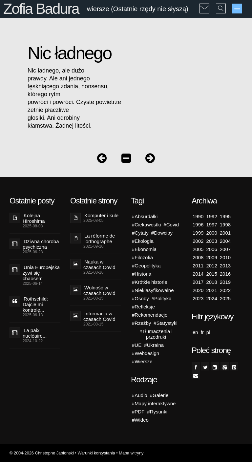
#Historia (141, 274)
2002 (198, 241)
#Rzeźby (141, 323)
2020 (198, 290)
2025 (225, 298)
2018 (211, 282)
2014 (198, 274)
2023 (198, 298)
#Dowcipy (162, 233)
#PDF (138, 411)
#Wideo (140, 420)
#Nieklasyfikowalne (153, 290)
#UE (136, 345)
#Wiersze (142, 361)
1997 (211, 224)
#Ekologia (143, 241)
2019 (225, 282)
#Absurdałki (145, 216)
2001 (225, 233)
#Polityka (162, 298)
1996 (198, 224)
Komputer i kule (101, 215)
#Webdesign (145, 353)
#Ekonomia (144, 249)
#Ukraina (154, 345)
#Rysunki (157, 411)
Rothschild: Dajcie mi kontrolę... (35, 304)
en (195, 332)
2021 (211, 290)
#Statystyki (166, 323)
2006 (211, 249)
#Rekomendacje (149, 315)
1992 (211, 216)
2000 (211, 233)
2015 (211, 274)
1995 (225, 216)
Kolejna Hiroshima (34, 218)
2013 (225, 265)
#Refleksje (143, 306)
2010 (225, 257)
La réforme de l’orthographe (99, 238)
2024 (211, 298)
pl (208, 332)
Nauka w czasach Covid (99, 264)
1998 (225, 224)
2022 (225, 290)
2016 (225, 274)
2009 (211, 257)
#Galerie (159, 395)
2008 (198, 257)
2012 (211, 265)
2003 (211, 241)
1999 (198, 233)
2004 (225, 241)
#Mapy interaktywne (154, 403)
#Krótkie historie (149, 282)
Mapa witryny (131, 453)
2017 (198, 282)
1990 (198, 216)
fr (202, 332)
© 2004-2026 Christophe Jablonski (42, 453)
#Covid (171, 224)
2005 (198, 249)
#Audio (139, 395)
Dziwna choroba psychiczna (41, 244)
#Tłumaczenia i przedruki (156, 334)
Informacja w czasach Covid (99, 316)
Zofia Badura (41, 8)
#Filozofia (142, 257)
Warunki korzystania (96, 453)
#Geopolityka (146, 265)
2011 (198, 265)
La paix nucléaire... (35, 333)
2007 (225, 249)
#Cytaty (140, 233)
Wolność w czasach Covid (99, 290)
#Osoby (140, 298)
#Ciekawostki (146, 224)
